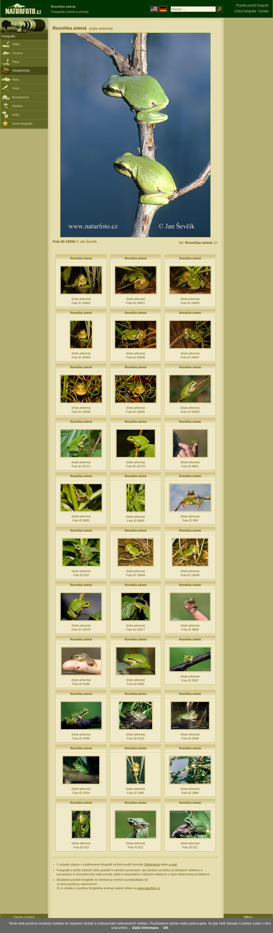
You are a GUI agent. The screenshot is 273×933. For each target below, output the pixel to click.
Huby (15, 114)
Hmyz (16, 88)
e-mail (173, 864)
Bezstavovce (20, 97)
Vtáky (16, 44)
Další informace (145, 928)
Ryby (15, 79)
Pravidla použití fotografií (252, 5)
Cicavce (17, 53)
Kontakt (264, 11)
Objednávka (152, 864)
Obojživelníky (21, 70)
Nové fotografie (22, 123)
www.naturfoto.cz (148, 888)
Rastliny (17, 106)
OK (165, 928)
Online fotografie (245, 11)
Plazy (16, 61)
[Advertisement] (248, 104)
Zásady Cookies (24, 917)
